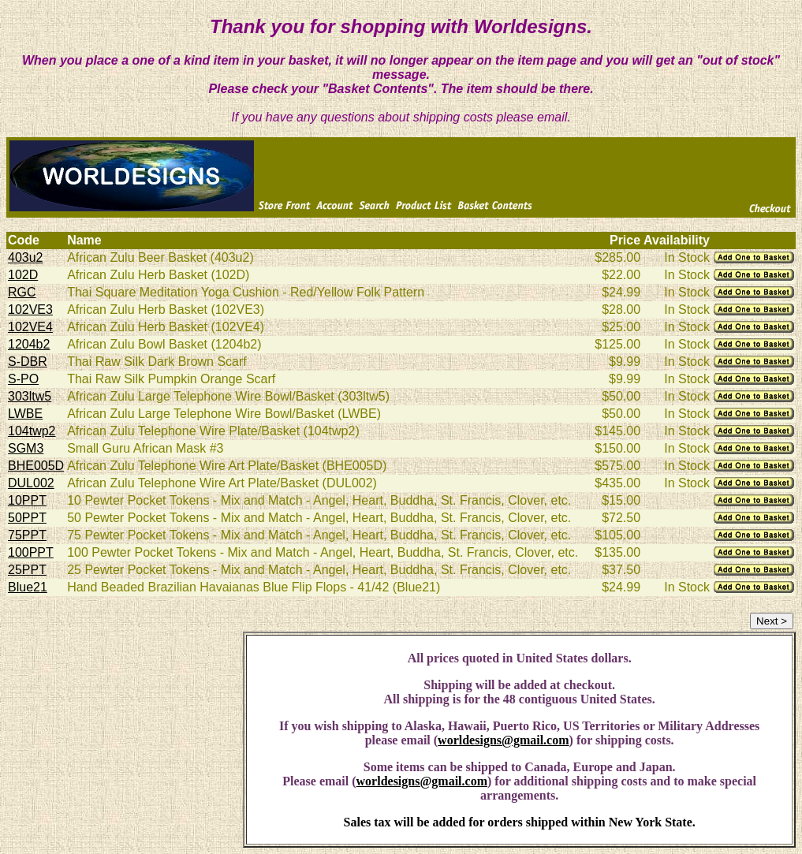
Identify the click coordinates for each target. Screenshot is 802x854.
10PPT (27, 500)
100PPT (31, 552)
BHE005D (36, 465)
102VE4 (30, 327)
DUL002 (31, 483)
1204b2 (29, 344)
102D (23, 275)
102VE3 (30, 309)
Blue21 (27, 587)
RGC (22, 292)
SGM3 (25, 448)
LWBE (25, 413)
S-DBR (27, 361)
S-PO (23, 379)
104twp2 (32, 431)
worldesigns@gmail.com (503, 740)
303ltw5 (29, 396)
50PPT (27, 517)
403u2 (25, 257)
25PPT (27, 569)
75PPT (27, 535)
